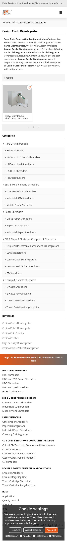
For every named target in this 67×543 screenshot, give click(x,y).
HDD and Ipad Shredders (16, 387)
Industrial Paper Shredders (17, 430)
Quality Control (10, 500)
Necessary (12, 536)
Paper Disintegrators (13, 425)
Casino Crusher (10, 338)
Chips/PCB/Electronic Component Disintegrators (28, 445)
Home (6, 22)
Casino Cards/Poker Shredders (19, 453)
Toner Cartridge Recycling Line (18, 485)
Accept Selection (33, 530)
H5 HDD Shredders (12, 391)
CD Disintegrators (12, 449)
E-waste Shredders (12, 472)
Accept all (51, 530)
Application (8, 496)
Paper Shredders (11, 417)
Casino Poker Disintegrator (16, 328)
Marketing (55, 536)
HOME (5, 492)
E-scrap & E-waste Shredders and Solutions (26, 468)
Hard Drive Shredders (14, 370)
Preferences (40, 536)
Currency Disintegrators (15, 434)
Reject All (15, 530)
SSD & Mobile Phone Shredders (19, 398)
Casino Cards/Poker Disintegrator (20, 348)
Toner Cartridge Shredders (16, 481)
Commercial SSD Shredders (17, 402)
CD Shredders (9, 461)
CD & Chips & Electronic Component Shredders (28, 441)
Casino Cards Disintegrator (16, 323)
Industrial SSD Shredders (15, 406)
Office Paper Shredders (15, 421)
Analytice (26, 536)
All (13, 22)
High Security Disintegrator (17, 343)
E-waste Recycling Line (14, 477)
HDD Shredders (10, 374)
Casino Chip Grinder (13, 333)
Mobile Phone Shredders (15, 410)
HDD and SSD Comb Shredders (19, 379)
